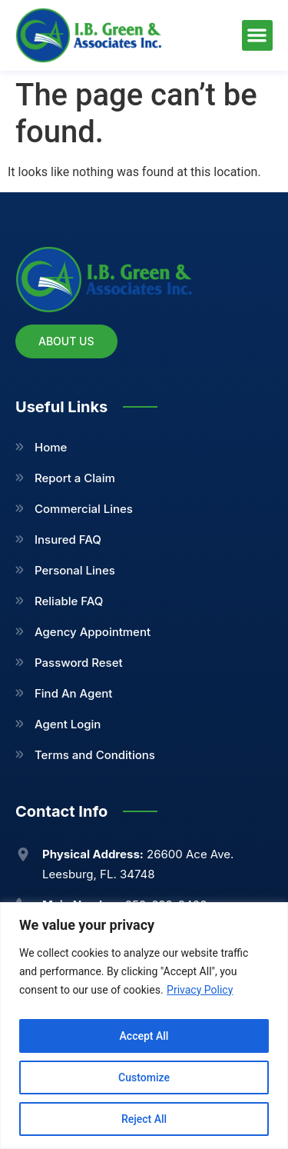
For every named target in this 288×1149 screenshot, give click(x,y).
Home (51, 447)
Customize (144, 1077)
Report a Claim (75, 478)
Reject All (144, 1119)
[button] (257, 36)
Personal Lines (75, 570)
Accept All (144, 1036)
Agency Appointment (93, 631)
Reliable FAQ (69, 601)
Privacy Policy (200, 990)
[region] (144, 1025)
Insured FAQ (68, 539)
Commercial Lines (84, 508)
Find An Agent (73, 693)
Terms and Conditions (95, 755)
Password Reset (79, 662)
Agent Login (68, 724)
